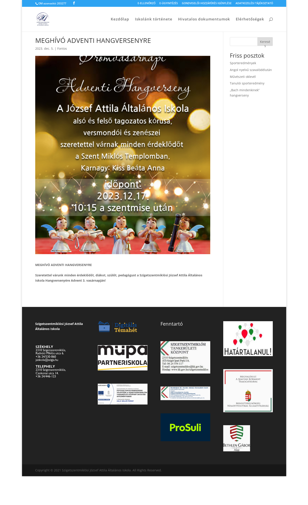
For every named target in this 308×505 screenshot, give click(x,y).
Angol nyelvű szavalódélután (251, 70)
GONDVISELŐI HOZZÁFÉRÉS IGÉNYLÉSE (207, 3)
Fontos (62, 48)
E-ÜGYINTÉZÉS (168, 3)
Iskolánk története (153, 20)
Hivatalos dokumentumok (204, 20)
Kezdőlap (120, 20)
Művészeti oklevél (243, 77)
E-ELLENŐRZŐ (146, 3)
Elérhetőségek (250, 20)
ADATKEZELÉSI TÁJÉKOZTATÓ (254, 3)
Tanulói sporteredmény (247, 83)
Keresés (265, 43)
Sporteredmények (243, 63)
